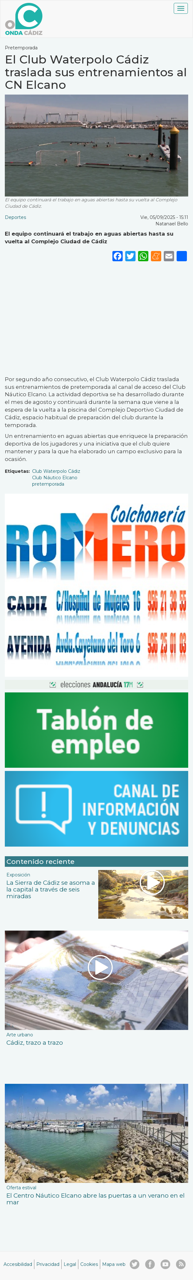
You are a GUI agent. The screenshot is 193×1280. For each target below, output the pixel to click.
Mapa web (114, 1264)
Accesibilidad (18, 1264)
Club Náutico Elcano (54, 478)
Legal (70, 1264)
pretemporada (48, 484)
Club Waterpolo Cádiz (56, 471)
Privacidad (47, 1264)
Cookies (89, 1264)
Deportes (15, 217)
